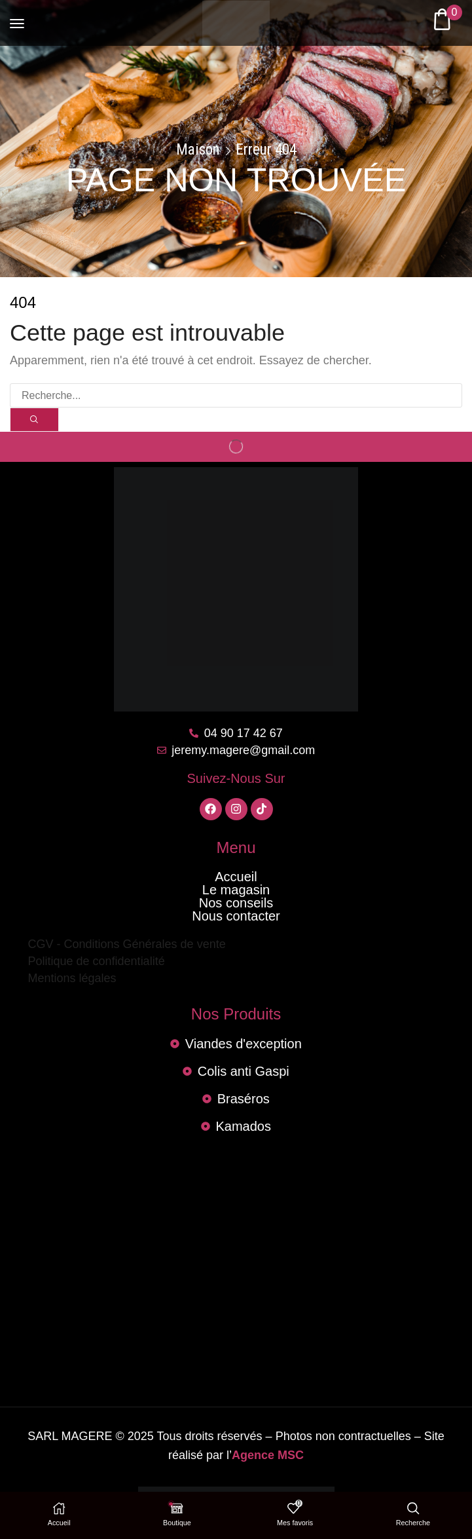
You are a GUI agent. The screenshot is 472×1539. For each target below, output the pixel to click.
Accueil (236, 876)
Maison (198, 150)
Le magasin (236, 889)
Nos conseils (236, 902)
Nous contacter (236, 915)
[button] (17, 18)
